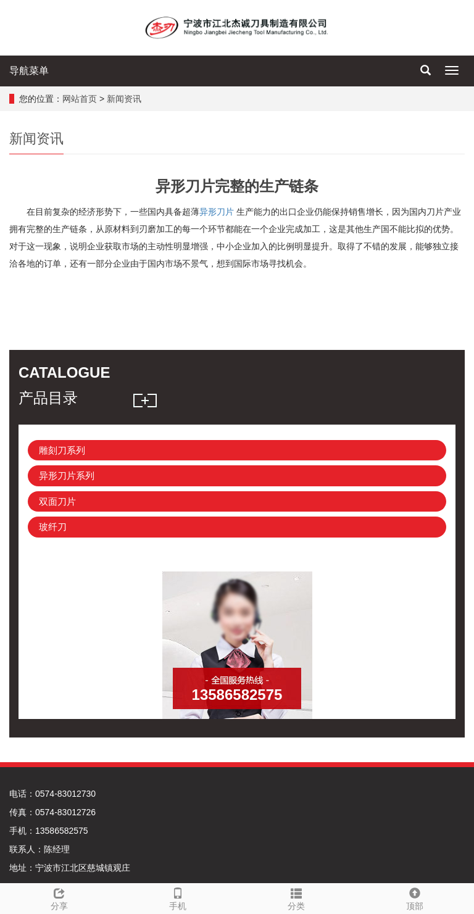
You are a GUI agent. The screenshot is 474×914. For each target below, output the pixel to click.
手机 (177, 897)
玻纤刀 (53, 526)
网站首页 (79, 99)
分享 (59, 897)
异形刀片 (216, 212)
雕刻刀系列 (62, 450)
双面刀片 (57, 501)
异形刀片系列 (66, 475)
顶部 (415, 897)
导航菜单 (29, 70)
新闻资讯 (124, 99)
